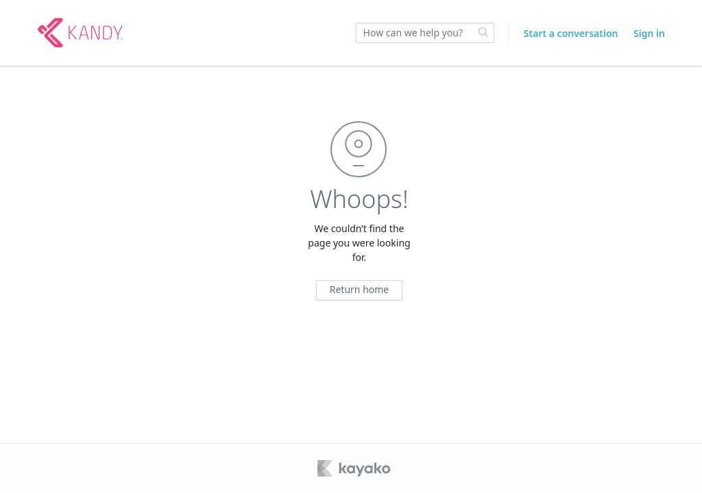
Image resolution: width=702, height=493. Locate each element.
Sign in (649, 33)
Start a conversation (571, 33)
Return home (359, 289)
